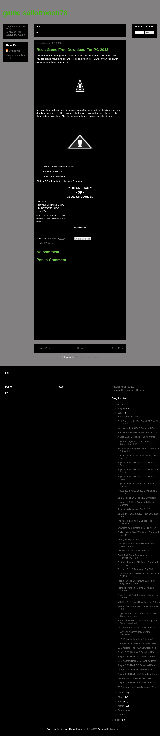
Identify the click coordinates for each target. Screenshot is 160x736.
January (122, 714)
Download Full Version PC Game (15, 33)
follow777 (92, 729)
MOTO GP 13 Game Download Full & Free (138, 602)
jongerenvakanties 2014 (124, 386)
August (122, 408)
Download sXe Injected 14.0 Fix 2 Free (136, 528)
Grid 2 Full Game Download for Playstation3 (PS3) (132, 556)
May (120, 697)
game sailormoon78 (35, 13)
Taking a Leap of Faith (128, 539)
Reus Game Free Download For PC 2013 (137, 432)
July (120, 413)
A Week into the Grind (128, 416)
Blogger (114, 729)
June (121, 692)
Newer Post (43, 348)
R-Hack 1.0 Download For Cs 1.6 (133, 509)
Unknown (14, 50)
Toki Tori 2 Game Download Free (133, 550)
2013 (118, 404)
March (121, 706)
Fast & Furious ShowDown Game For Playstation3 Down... (135, 582)
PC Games (49, 243)
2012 (118, 720)
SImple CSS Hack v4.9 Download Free (136, 656)
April (120, 701)
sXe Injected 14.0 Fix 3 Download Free (136, 428)
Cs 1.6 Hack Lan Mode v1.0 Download (136, 498)
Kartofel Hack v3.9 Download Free (134, 678)
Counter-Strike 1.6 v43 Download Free (136, 643)
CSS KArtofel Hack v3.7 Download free (136, 661)
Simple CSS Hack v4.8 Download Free (136, 652)
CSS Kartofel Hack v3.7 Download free (136, 648)
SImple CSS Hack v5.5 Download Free (136, 682)
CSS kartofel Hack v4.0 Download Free (136, 687)
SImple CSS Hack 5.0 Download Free (136, 665)
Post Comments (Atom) (86, 357)
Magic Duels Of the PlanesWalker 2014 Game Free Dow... (136, 614)
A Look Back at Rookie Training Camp (136, 437)
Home (80, 348)
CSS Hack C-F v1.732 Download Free (136, 669)
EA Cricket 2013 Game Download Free (136, 627)
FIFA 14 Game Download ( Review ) (135, 639)
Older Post (117, 348)
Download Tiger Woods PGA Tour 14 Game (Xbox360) (135, 442)
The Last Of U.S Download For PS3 (135, 569)
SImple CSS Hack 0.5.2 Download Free (137, 674)
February (123, 710)
